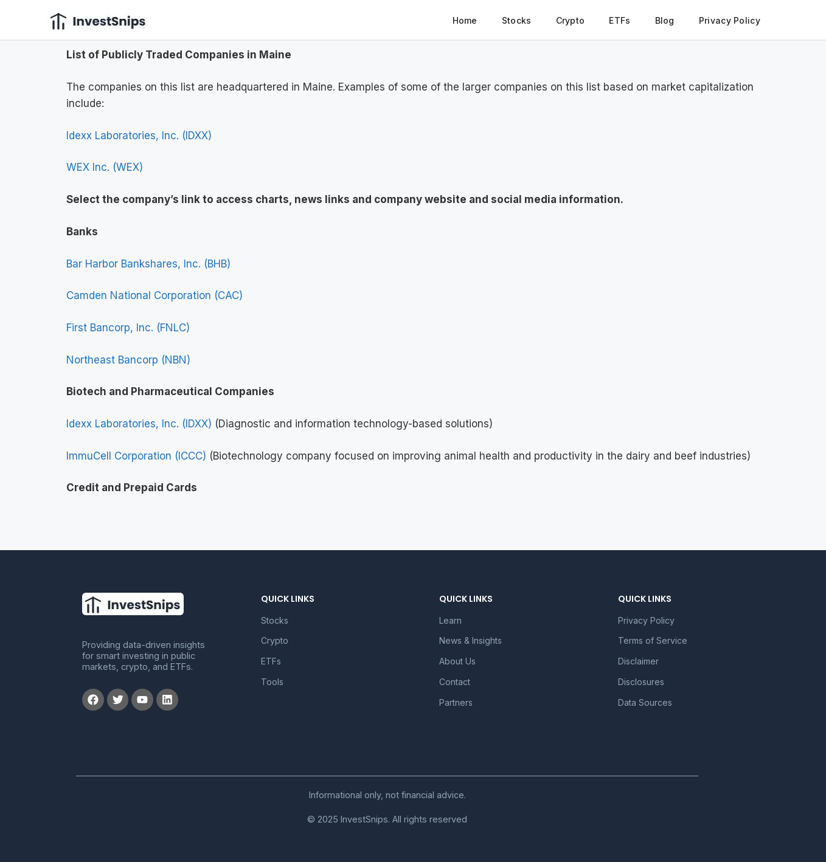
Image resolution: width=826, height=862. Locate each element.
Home (465, 20)
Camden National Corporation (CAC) (154, 295)
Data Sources (645, 702)
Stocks (517, 20)
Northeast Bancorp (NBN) (128, 360)
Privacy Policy (729, 20)
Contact (454, 682)
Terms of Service (652, 640)
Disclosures (641, 682)
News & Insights (470, 640)
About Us (457, 661)
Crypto (570, 20)
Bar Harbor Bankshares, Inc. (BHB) (148, 264)
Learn (450, 620)
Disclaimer (638, 661)
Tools (272, 682)
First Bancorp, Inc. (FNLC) (128, 328)
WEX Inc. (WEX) (104, 167)
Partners (456, 702)
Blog (665, 20)
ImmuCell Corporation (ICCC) (136, 456)
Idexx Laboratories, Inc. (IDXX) (139, 135)
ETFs (619, 20)
